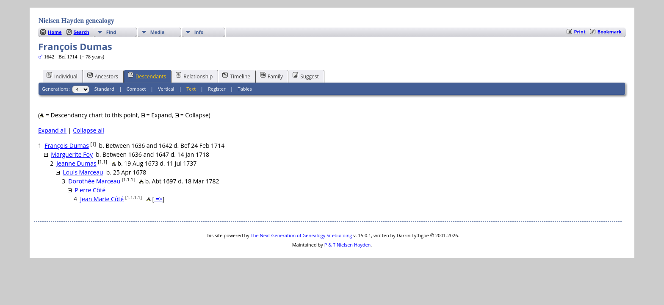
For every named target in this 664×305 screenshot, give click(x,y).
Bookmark (610, 31)
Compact (136, 89)
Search (81, 32)
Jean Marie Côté (102, 199)
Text (191, 89)
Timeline (236, 76)
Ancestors (102, 76)
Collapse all (88, 130)
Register (217, 89)
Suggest (306, 76)
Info (199, 32)
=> (158, 199)
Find (111, 32)
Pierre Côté (90, 190)
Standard (104, 89)
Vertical (166, 89)
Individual (62, 76)
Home (55, 32)
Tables (245, 89)
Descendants (147, 76)
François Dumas (66, 145)
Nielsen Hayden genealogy (76, 20)
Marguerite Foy (72, 154)
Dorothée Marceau (94, 181)
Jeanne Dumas (76, 163)
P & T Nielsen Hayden (347, 244)
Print (580, 31)
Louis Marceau (83, 172)
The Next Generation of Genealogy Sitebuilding (301, 235)
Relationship (194, 76)
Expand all (52, 130)
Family (271, 76)
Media (157, 32)
